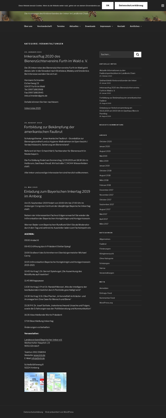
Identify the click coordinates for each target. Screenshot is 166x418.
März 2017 (103, 224)
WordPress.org (106, 303)
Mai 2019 (103, 156)
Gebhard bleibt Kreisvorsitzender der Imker (118, 80)
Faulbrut (102, 244)
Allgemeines (104, 239)
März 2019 (103, 161)
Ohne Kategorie (106, 258)
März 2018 (103, 180)
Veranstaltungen (106, 273)
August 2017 (104, 209)
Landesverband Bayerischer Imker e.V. (43, 339)
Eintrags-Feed (105, 293)
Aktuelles (75, 26)
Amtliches (136, 26)
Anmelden (103, 288)
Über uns (28, 26)
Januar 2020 (104, 146)
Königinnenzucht (106, 254)
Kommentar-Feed (107, 298)
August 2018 (104, 175)
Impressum (106, 26)
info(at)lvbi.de (38, 358)
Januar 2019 (104, 166)
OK (107, 5)
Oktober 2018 (105, 171)
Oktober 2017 (105, 200)
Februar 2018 (105, 185)
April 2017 (103, 219)
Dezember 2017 (106, 190)
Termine (61, 26)
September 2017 (106, 204)
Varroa (102, 268)
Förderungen (105, 249)
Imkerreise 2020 (32, 108)
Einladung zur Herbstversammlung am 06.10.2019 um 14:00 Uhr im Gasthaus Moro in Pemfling (119, 111)
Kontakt (121, 26)
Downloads (90, 26)
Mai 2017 (103, 214)
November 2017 (106, 195)
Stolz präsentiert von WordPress (59, 412)
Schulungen (104, 263)
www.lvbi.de (39, 355)
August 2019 (104, 151)
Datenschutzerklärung (33, 412)
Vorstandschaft (44, 26)
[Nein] (162, 5)
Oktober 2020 (105, 141)
